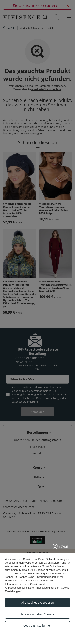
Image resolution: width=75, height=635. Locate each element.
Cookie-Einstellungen (37, 625)
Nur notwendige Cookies (37, 614)
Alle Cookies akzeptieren (37, 602)
